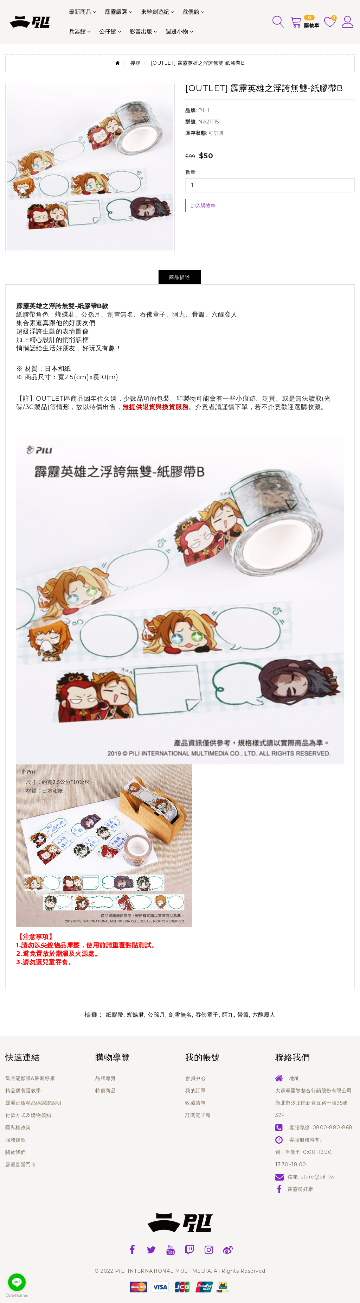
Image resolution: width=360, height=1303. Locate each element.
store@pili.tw (318, 1177)
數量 (190, 172)
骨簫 (243, 1014)
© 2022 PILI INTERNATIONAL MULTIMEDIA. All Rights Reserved (180, 1271)
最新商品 (80, 11)
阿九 (228, 1014)
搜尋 (135, 63)
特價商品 (105, 1090)
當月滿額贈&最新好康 (30, 1078)
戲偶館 (190, 11)
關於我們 (15, 1152)
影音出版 (141, 31)
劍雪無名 (180, 1014)
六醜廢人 (264, 1014)
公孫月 (156, 1014)
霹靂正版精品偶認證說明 (33, 1103)
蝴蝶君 (135, 1014)
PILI (204, 110)
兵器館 (77, 31)
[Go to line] (17, 1282)
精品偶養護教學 (23, 1090)
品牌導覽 (105, 1078)
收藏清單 (195, 1103)
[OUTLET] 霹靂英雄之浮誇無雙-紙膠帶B (198, 63)
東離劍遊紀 (155, 11)
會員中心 (195, 1078)
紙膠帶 (114, 1014)
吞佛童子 (207, 1014)
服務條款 (15, 1140)
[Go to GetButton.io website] (17, 1296)
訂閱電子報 (198, 1115)
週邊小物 (177, 31)
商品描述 (179, 277)
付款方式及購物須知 (28, 1115)
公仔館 (107, 31)
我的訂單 (195, 1090)
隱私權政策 (18, 1127)
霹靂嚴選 (116, 11)
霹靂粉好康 (300, 1189)
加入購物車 (203, 205)
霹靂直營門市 (20, 1164)
